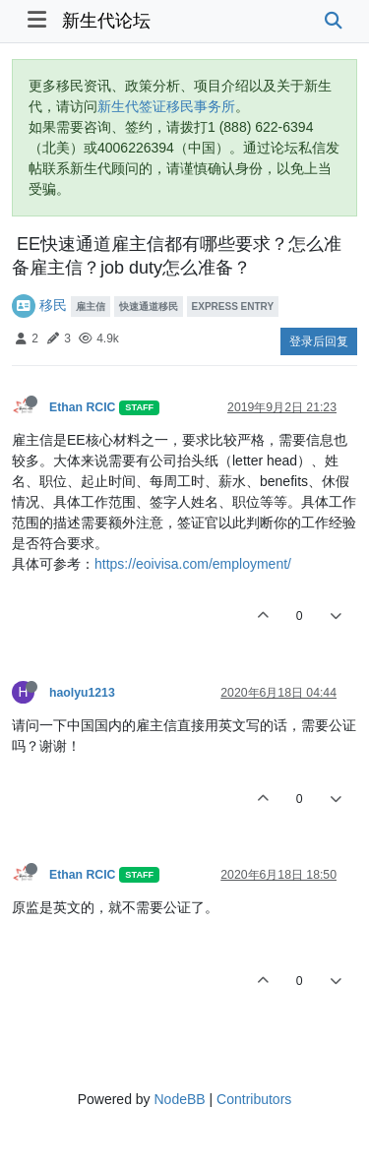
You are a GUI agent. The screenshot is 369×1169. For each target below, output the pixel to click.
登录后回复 (318, 341)
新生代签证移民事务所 (166, 106)
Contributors (253, 1099)
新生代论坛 (106, 21)
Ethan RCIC (82, 407)
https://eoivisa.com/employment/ (192, 564)
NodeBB (179, 1099)
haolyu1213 (82, 693)
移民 (53, 305)
